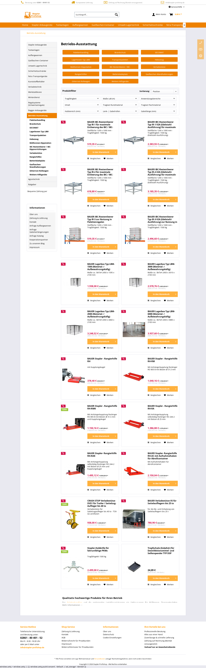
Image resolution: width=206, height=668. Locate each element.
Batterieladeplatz (37, 160)
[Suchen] (116, 14)
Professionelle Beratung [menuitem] (154, 631)
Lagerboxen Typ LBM (39, 131)
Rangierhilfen (36, 157)
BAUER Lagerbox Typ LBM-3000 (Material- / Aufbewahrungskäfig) (161, 267)
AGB (63, 637)
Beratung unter (35, 2)
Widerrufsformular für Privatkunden (78, 647)
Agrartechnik (34, 179)
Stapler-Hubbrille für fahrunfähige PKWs (98, 549)
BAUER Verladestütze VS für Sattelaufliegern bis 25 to (162, 502)
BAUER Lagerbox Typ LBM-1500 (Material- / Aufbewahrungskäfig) (101, 267)
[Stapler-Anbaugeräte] (42, 24)
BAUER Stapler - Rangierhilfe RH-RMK (102, 407)
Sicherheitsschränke (37, 71)
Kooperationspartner (39, 239)
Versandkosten (99, 659)
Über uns (34, 214)
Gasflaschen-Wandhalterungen (38, 165)
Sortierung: (145, 91)
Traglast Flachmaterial (151, 105)
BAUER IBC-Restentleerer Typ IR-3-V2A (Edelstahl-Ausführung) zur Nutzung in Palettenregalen (162, 220)
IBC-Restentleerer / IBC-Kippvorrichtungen (40, 147)
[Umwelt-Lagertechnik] (128, 24)
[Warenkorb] (175, 14)
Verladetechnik (34, 87)
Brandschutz (35, 124)
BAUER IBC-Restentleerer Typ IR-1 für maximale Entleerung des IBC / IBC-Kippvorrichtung (100, 125)
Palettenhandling (37, 120)
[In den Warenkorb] (102, 152)
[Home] (25, 24)
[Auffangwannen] (80, 24)
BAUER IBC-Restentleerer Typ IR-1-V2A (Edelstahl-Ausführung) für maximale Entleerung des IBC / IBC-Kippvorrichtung (162, 125)
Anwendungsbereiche (150, 99)
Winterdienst (34, 97)
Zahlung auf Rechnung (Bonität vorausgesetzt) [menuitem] (158, 642)
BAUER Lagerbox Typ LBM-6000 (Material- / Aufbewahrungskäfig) (161, 314)
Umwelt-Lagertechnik (37, 66)
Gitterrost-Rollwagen (39, 171)
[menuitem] (96, 14)
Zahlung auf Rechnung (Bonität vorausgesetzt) (123, 2)
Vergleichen (94, 158)
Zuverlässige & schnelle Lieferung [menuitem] (159, 637)
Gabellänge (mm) (148, 111)
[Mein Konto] (159, 14)
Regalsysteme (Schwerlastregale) (36, 103)
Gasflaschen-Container (38, 60)
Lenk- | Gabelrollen (111, 111)
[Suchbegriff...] (96, 14)
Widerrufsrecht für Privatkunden (76, 641)
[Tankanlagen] (62, 24)
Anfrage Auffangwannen (40, 225)
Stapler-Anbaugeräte (37, 44)
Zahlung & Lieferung (39, 218)
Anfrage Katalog (37, 236)
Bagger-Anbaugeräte (37, 110)
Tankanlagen (34, 50)
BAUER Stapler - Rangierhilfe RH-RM (162, 360)
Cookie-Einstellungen (112, 637)
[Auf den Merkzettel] (108, 158)
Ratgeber (32, 184)
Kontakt (33, 222)
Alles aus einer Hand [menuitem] (153, 634)
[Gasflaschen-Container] (103, 24)
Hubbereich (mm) (72, 111)
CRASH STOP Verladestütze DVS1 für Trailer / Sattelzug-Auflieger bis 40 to (101, 504)
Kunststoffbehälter (36, 81)
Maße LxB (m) (109, 99)
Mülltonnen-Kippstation (40, 143)
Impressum (35, 247)
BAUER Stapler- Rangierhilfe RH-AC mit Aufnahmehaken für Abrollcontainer (162, 456)
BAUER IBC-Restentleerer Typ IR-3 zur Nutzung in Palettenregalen (100, 220)
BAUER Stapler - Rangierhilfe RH (102, 360)
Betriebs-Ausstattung (38, 115)
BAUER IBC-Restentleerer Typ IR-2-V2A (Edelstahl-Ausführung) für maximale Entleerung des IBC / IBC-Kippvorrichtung (162, 172)
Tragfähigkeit (70, 99)
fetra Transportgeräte (37, 76)
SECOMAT (34, 127)
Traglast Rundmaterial (113, 105)
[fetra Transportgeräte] (177, 24)
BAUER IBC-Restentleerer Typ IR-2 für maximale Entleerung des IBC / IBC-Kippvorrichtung (100, 172)
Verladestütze (36, 153)
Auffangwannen (35, 55)
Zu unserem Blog (37, 243)
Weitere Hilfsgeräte (38, 174)
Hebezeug (34, 139)
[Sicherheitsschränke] (153, 24)
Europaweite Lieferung (82, 2)
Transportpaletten (38, 135)
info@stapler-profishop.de (174, 2)
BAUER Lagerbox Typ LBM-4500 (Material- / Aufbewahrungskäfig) (101, 314)
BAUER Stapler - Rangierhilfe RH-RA (162, 407)
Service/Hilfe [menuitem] (176, 7)
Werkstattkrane (35, 92)
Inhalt (67, 105)
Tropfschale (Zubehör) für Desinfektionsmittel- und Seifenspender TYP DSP (161, 551)
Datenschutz (108, 634)
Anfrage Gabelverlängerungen (39, 230)
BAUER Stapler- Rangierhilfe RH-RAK (102, 454)
